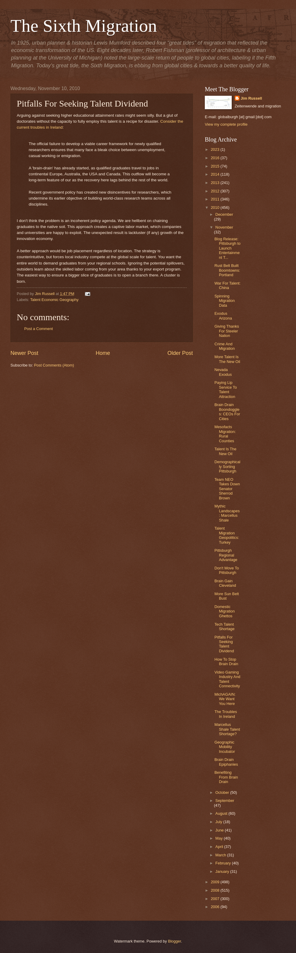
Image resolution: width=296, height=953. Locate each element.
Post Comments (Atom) (54, 365)
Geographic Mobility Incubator (224, 747)
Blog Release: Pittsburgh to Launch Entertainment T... (227, 248)
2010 (215, 207)
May (219, 838)
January (222, 871)
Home (103, 353)
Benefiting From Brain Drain (226, 777)
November (224, 227)
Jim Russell (251, 98)
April (219, 846)
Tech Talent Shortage (224, 626)
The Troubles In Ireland (225, 713)
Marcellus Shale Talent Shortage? (227, 729)
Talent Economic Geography (54, 299)
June (220, 830)
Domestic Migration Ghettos (224, 611)
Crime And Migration (224, 346)
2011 (215, 199)
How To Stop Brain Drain (226, 661)
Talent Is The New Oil (225, 451)
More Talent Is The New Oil (227, 359)
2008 (215, 890)
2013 (215, 182)
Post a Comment (38, 328)
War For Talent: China (227, 285)
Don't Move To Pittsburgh (226, 570)
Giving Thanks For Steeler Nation (226, 331)
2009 (215, 882)
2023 (215, 149)
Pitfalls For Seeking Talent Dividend (224, 644)
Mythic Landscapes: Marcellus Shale (226, 513)
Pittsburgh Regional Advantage (225, 555)
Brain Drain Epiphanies (226, 761)
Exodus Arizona (223, 315)
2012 (215, 191)
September (224, 800)
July (219, 822)
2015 (215, 166)
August (221, 813)
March (221, 855)
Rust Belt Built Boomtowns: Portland (227, 270)
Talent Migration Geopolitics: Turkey (226, 535)
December (224, 214)
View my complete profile (226, 124)
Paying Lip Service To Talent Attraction (225, 389)
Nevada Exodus (223, 371)
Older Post (180, 353)
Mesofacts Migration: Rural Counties (225, 434)
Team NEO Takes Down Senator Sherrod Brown (227, 488)
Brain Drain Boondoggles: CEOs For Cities (227, 411)
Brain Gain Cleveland (225, 583)
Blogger (174, 941)
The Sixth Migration (83, 26)
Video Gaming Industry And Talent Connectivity (227, 679)
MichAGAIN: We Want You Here (225, 699)
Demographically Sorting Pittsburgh (227, 466)
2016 (215, 158)
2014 (215, 174)
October (222, 792)
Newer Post (24, 353)
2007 (215, 898)
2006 (215, 907)
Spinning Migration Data (224, 301)
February (223, 863)
